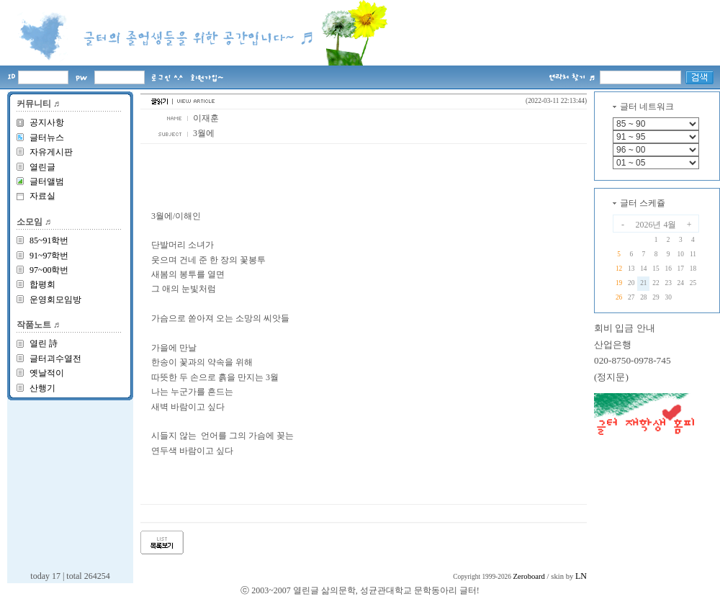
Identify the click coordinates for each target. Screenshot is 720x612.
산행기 (42, 388)
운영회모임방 (55, 299)
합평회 (42, 284)
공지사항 (47, 122)
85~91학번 (49, 240)
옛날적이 (47, 373)
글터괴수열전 (55, 359)
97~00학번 (49, 270)
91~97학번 (49, 256)
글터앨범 (47, 181)
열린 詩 (44, 343)
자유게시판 (51, 152)
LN (581, 576)
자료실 (42, 196)
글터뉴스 (47, 137)
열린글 (42, 167)
